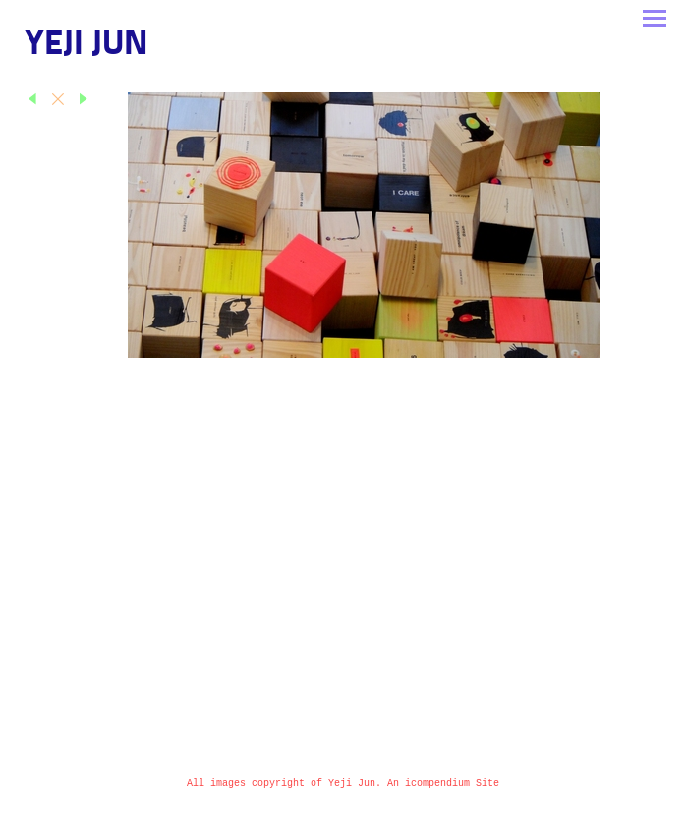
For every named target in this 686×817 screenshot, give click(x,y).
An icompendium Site (443, 783)
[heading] (86, 51)
